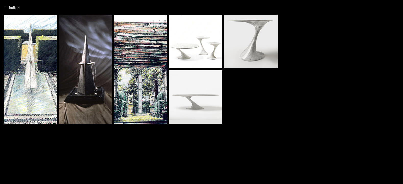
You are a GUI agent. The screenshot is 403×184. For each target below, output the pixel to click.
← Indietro (12, 8)
